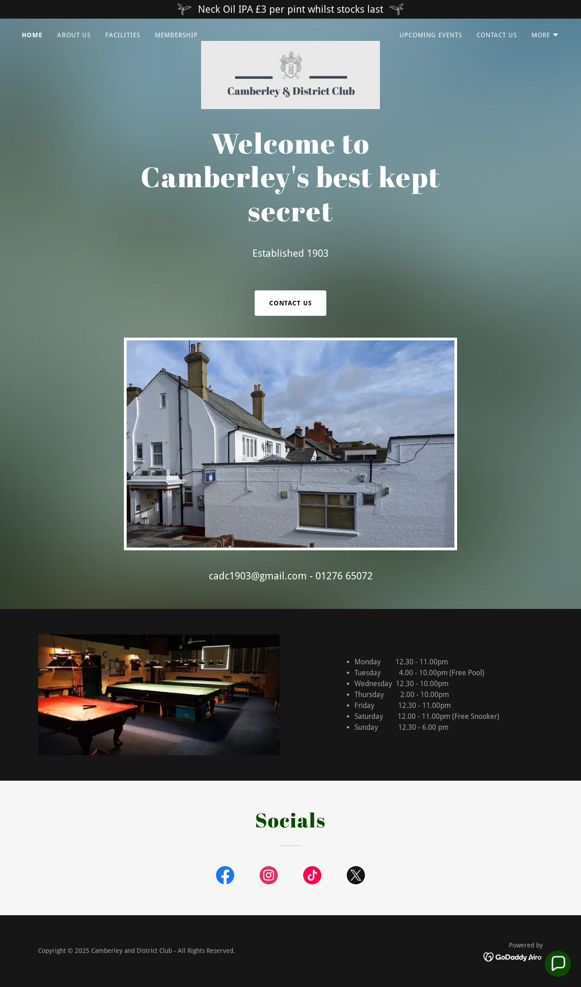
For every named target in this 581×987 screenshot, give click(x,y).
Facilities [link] (122, 35)
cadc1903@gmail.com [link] (258, 576)
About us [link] (74, 35)
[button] (545, 35)
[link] (290, 33)
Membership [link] (176, 35)
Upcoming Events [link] (430, 35)
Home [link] (32, 35)
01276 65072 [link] (344, 576)
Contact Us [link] (497, 35)
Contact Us (290, 303)
